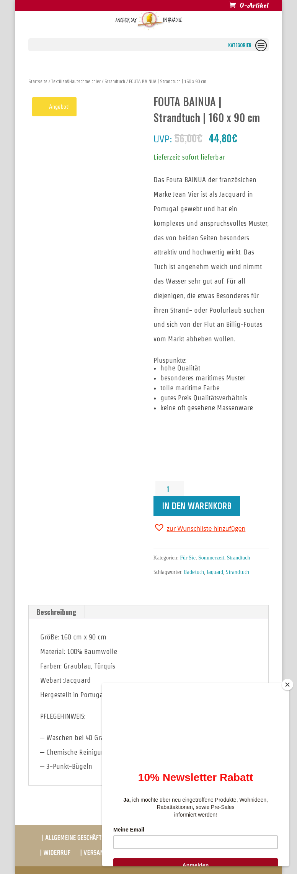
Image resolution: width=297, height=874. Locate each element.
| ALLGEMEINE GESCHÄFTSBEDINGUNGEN (90, 838)
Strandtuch (114, 81)
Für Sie (188, 558)
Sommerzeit (211, 558)
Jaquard (215, 572)
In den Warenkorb (197, 505)
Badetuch (194, 572)
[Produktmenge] (170, 488)
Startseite (37, 81)
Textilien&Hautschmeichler (76, 81)
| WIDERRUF (55, 853)
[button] (199, 528)
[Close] (287, 684)
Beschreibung (56, 612)
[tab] (56, 611)
